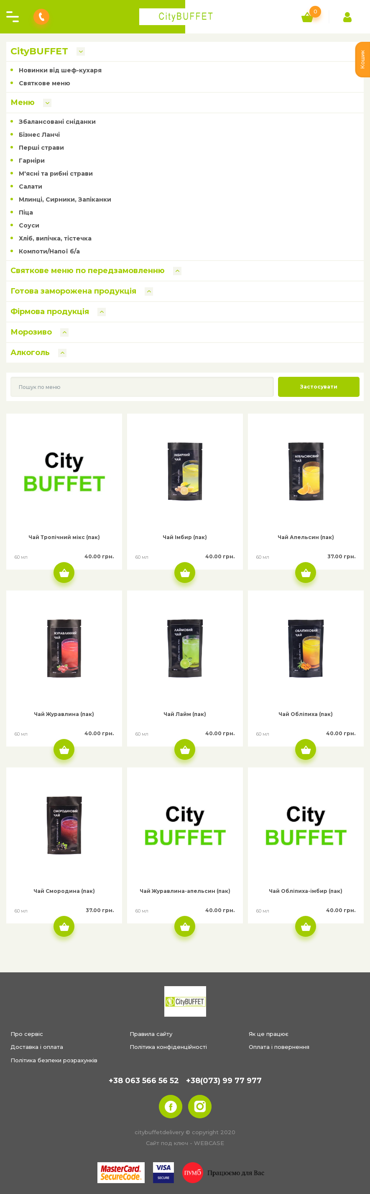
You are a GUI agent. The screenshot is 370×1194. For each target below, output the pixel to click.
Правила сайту (151, 1033)
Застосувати (318, 387)
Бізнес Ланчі (39, 134)
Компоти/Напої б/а (49, 251)
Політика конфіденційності (168, 1046)
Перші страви (41, 147)
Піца (26, 212)
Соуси (29, 225)
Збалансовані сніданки (57, 121)
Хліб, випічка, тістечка (55, 238)
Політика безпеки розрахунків (53, 1060)
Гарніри (32, 160)
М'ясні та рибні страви (56, 173)
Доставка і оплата (36, 1046)
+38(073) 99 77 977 (224, 1080)
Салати (30, 186)
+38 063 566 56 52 (144, 1080)
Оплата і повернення (279, 1046)
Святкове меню (44, 83)
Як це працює (268, 1033)
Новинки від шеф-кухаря (60, 70)
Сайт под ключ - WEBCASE (185, 1143)
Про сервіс (26, 1033)
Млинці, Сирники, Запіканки (65, 199)
